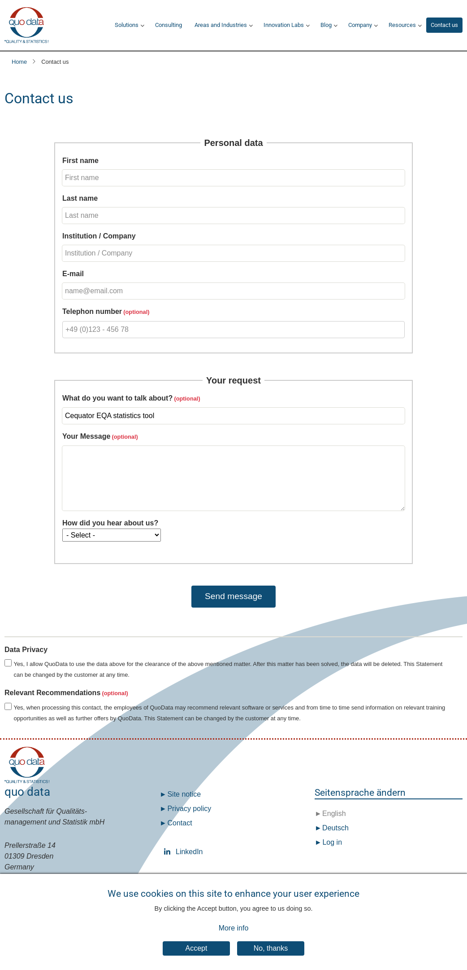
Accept (197, 957)
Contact (179, 823)
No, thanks (271, 957)
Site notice (184, 794)
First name (80, 160)
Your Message (86, 436)
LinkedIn (169, 851)
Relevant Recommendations (52, 693)
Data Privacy (26, 649)
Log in (332, 842)
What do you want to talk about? (117, 398)
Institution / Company (99, 236)
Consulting (168, 25)
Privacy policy (189, 808)
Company (360, 25)
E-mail (73, 274)
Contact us (444, 25)
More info (234, 937)
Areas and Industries (221, 25)
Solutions (126, 25)
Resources (402, 25)
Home (19, 61)
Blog (326, 25)
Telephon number (92, 311)
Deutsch (334, 828)
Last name (80, 198)
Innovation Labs (284, 25)
